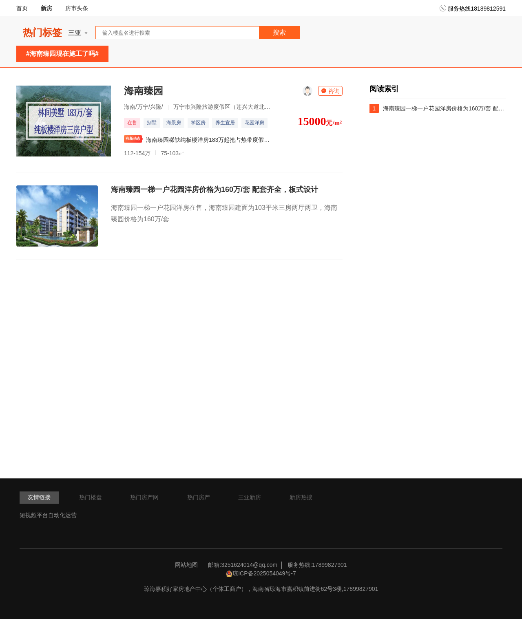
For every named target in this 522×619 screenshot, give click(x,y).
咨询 (330, 91)
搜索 (279, 32)
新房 (46, 8)
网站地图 (186, 565)
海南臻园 (143, 90)
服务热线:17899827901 (317, 565)
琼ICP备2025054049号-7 (264, 573)
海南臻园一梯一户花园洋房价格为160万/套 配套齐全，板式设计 (214, 189)
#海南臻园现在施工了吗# (62, 53)
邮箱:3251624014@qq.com (242, 565)
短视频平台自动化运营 (48, 515)
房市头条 (76, 8)
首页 (22, 8)
